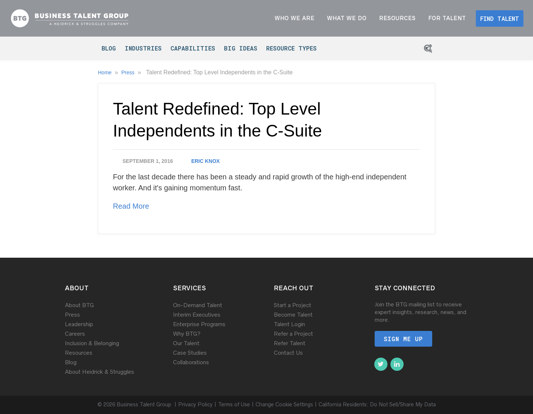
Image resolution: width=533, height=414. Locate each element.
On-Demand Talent (197, 305)
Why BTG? (187, 334)
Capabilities (192, 48)
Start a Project (292, 305)
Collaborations (191, 362)
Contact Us (288, 353)
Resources (78, 353)
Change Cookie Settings (284, 404)
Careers (75, 334)
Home (105, 72)
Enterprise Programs (199, 324)
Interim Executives (196, 315)
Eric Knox (205, 161)
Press (128, 72)
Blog (109, 48)
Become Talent (293, 315)
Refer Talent (289, 343)
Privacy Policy (195, 404)
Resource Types (291, 48)
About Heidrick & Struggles (99, 372)
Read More (131, 206)
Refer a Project (293, 334)
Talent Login (289, 324)
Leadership (79, 324)
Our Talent (186, 343)
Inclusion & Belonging (92, 343)
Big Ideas (240, 48)
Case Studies (190, 353)
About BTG (79, 305)
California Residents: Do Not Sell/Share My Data (377, 404)
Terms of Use (234, 404)
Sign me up (403, 339)
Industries (143, 48)
